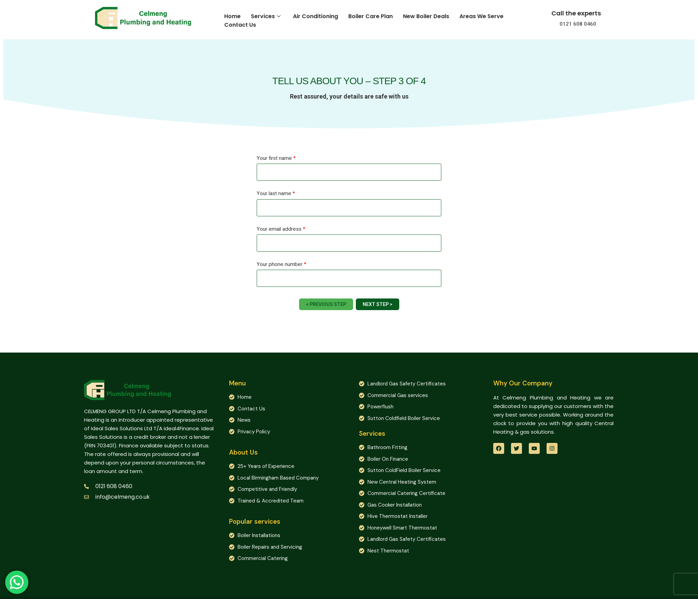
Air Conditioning (315, 16)
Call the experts (576, 13)
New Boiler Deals (426, 16)
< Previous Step (326, 304)
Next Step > (377, 304)
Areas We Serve (481, 16)
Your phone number (281, 264)
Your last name (276, 193)
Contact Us (240, 24)
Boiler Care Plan (370, 16)
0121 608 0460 (578, 24)
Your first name (276, 158)
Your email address (281, 229)
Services (266, 16)
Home (232, 16)
